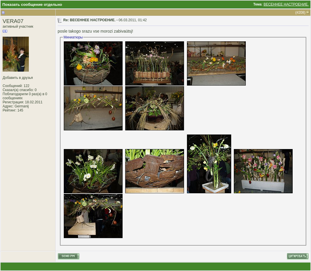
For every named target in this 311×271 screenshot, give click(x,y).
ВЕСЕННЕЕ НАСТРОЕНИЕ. (286, 4)
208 (301, 12)
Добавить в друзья (18, 78)
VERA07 (13, 21)
